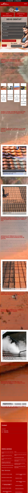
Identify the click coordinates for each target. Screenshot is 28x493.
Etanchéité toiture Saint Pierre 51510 (7, 465)
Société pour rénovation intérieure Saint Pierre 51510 (19, 464)
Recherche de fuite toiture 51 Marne (21, 474)
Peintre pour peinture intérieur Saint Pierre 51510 (20, 467)
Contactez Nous (21, 14)
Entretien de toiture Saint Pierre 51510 (6, 459)
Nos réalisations (7, 14)
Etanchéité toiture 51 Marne (6, 488)
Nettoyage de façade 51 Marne (7, 477)
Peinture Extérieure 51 (19, 485)
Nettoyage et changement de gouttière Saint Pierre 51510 (6, 462)
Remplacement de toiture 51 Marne (21, 482)
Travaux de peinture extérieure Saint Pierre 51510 (20, 460)
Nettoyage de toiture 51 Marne (7, 474)
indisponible (9, 0)
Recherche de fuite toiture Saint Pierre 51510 (20, 455)
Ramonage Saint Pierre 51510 (19, 457)
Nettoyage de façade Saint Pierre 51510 (7, 456)
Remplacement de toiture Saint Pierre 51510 (7, 452)
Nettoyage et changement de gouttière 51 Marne (7, 484)
